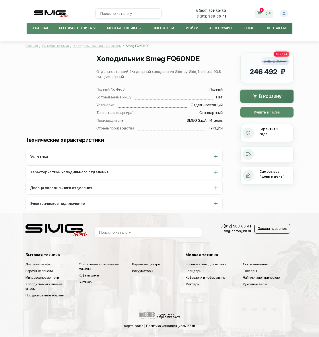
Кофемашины (89, 275)
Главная (40, 28)
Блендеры (194, 271)
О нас (249, 28)
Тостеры (250, 271)
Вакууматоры (142, 271)
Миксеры (193, 284)
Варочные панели (39, 271)
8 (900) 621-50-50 (211, 11)
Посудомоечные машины (44, 295)
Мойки (191, 28)
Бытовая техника (77, 28)
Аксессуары (220, 28)
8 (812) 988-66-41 (211, 16)
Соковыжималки (255, 264)
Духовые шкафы (38, 264)
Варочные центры (146, 264)
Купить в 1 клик (267, 112)
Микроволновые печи (42, 277)
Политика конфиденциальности (170, 326)
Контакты (276, 28)
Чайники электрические (261, 277)
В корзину (267, 96)
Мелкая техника (124, 28)
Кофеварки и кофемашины (206, 277)
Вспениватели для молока (206, 264)
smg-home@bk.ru (237, 231)
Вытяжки (85, 282)
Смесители (163, 28)
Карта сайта (133, 326)
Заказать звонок (272, 228)
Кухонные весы (255, 284)
